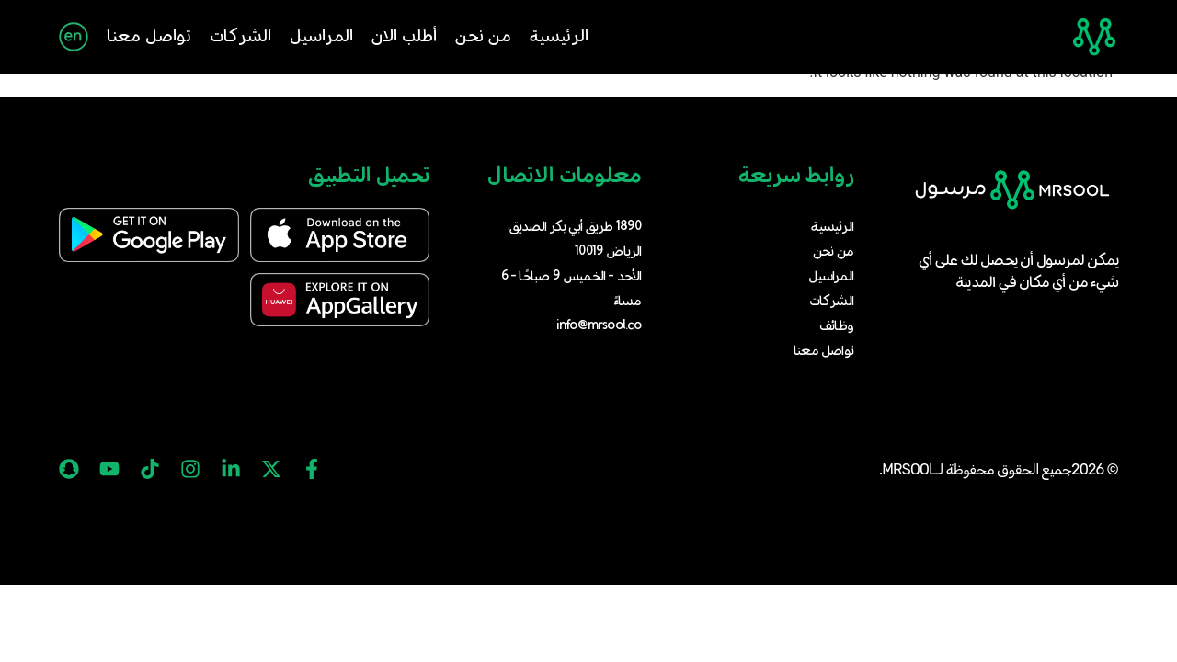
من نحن (483, 37)
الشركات (240, 37)
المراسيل (321, 37)
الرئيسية (559, 37)
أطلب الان (404, 37)
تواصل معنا (149, 37)
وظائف (836, 326)
